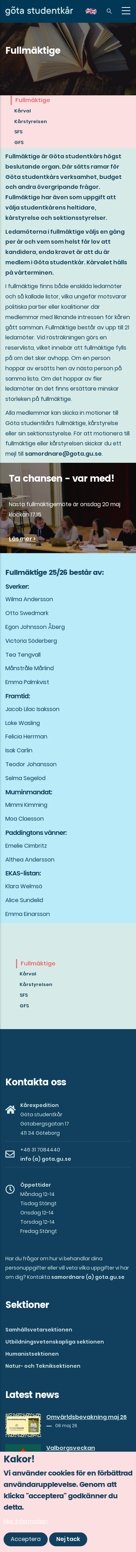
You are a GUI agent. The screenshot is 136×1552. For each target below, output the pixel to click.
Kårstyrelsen (30, 121)
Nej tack (68, 1539)
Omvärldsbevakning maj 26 (86, 1417)
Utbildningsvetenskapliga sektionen (54, 1341)
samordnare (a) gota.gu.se (88, 1277)
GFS (18, 142)
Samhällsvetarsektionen (38, 1329)
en (95, 13)
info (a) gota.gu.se (45, 1158)
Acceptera (26, 1539)
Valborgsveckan (70, 1448)
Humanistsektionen (32, 1353)
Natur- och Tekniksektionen (42, 1366)
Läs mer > (22, 539)
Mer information (26, 1521)
